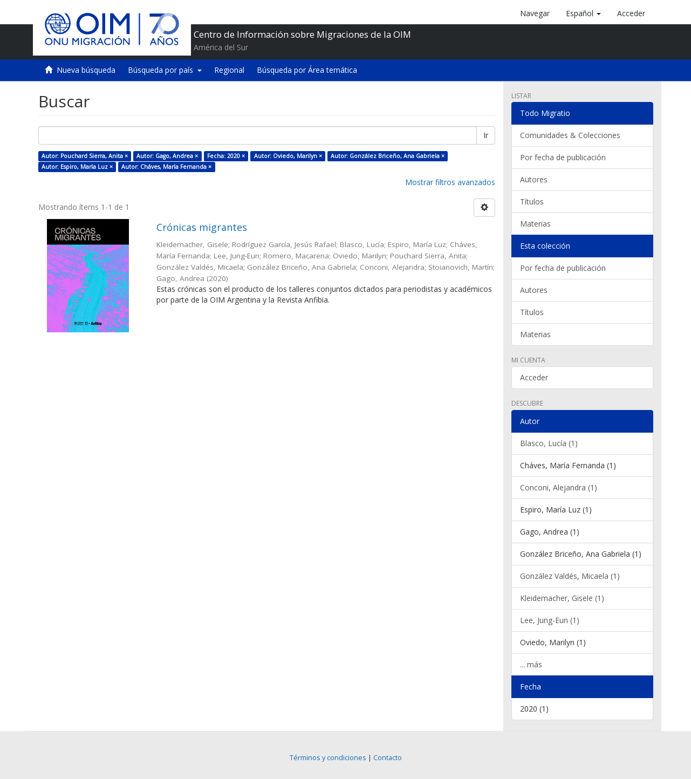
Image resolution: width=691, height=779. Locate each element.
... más (531, 664)
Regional (229, 70)
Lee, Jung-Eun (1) (549, 620)
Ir (485, 135)
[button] (583, 13)
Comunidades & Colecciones (570, 135)
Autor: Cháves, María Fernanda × (166, 166)
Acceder (534, 377)
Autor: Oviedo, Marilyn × (288, 156)
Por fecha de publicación (563, 157)
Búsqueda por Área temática (307, 70)
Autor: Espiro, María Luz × (77, 166)
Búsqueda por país (165, 70)
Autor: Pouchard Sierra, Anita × (85, 156)
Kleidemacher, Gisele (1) (562, 598)
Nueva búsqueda (86, 70)
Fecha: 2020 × (226, 156)
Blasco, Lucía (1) (549, 443)
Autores (534, 179)
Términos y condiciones (328, 757)
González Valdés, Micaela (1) (570, 576)
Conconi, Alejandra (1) (558, 487)
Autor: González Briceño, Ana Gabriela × (387, 156)
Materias (535, 223)
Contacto (387, 757)
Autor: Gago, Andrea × (167, 156)
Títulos (532, 201)
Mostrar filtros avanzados (450, 182)
